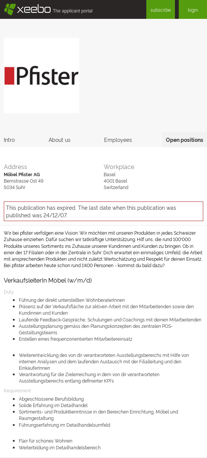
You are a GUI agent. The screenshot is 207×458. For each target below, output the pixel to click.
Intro (9, 139)
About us (60, 139)
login (193, 9)
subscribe (160, 9)
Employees (118, 139)
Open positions (184, 139)
